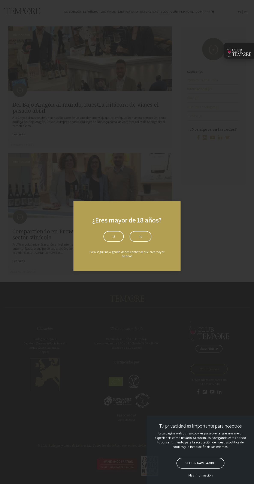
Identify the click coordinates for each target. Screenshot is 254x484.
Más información (200, 475)
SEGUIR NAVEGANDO (200, 463)
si (113, 236)
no (140, 236)
